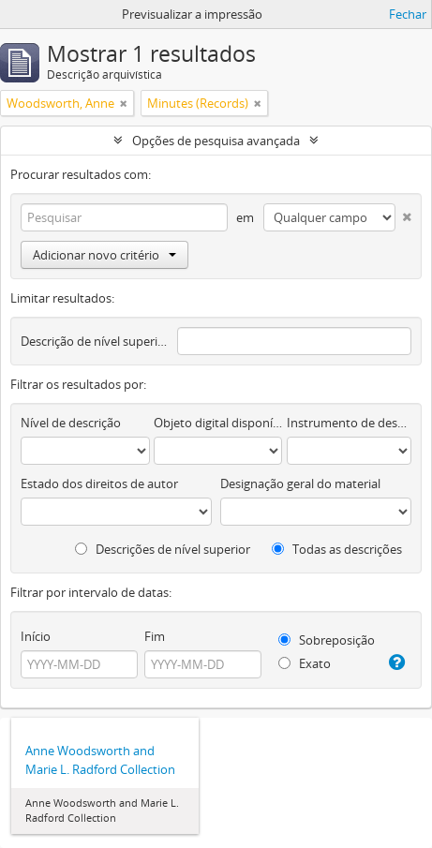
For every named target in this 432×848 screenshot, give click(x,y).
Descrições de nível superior (162, 549)
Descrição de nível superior (95, 341)
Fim (154, 636)
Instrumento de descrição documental (349, 422)
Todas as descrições (337, 549)
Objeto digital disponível (218, 422)
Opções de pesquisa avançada (216, 140)
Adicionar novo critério (104, 254)
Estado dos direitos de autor (99, 483)
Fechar (407, 14)
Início (36, 636)
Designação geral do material (300, 483)
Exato (304, 663)
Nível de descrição (71, 422)
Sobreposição (326, 640)
